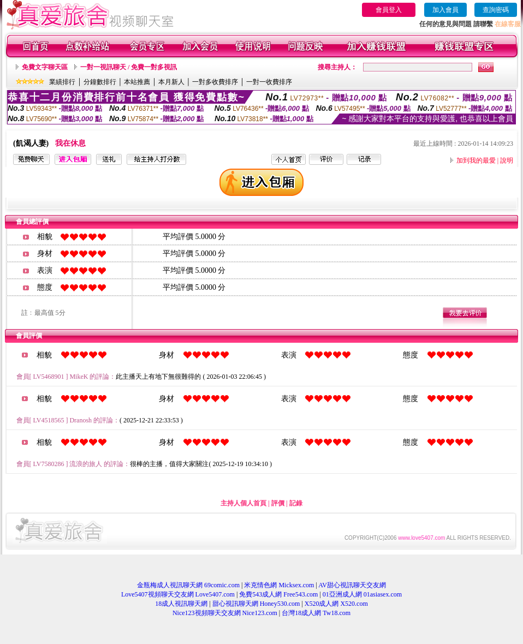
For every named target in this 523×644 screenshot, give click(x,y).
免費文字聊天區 (45, 67)
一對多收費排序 (215, 82)
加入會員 (445, 10)
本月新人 (171, 82)
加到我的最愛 (476, 160)
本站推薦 (137, 82)
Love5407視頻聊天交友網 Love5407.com (178, 594)
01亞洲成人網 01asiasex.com (362, 594)
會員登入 (389, 10)
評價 (277, 503)
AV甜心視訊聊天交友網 (352, 585)
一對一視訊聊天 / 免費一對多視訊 (128, 67)
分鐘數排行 (100, 82)
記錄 (295, 503)
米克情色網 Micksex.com (279, 585)
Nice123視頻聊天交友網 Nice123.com (225, 613)
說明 (506, 160)
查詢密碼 (496, 10)
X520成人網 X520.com (336, 603)
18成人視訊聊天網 (181, 603)
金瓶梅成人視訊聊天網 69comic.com (188, 585)
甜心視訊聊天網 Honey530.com (256, 603)
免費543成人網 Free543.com (278, 594)
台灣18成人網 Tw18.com (316, 613)
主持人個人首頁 (243, 503)
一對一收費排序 (269, 82)
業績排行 (62, 82)
